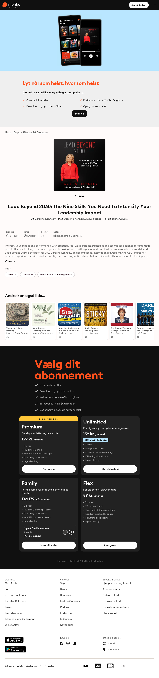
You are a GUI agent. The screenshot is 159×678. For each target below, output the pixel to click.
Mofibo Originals (70, 601)
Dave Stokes (93, 218)
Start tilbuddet (139, 5)
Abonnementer (111, 589)
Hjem (8, 132)
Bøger (17, 132)
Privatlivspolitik (14, 666)
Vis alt (10, 261)
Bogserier (65, 594)
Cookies (49, 666)
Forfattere (66, 613)
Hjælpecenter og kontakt (118, 583)
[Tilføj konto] (71, 532)
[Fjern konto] (65, 532)
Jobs (7, 589)
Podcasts (65, 606)
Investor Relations (15, 601)
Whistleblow (12, 624)
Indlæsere (66, 618)
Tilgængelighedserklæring (20, 618)
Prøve (79, 195)
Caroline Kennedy (45, 218)
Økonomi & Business (35, 132)
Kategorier (66, 624)
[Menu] (155, 5)
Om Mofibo (11, 583)
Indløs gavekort (112, 601)
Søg (62, 583)
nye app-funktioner (16, 594)
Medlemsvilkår (34, 666)
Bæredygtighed (14, 613)
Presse (8, 606)
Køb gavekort (111, 594)
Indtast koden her (92, 561)
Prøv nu (79, 113)
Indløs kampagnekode (116, 606)
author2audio (120, 218)
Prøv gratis (49, 468)
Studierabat (110, 613)
